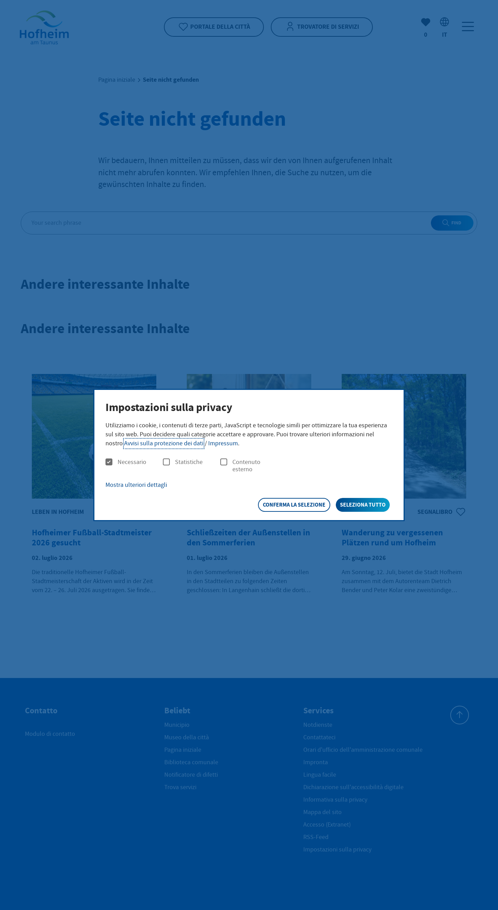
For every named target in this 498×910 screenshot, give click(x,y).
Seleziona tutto (363, 504)
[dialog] (249, 455)
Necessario (125, 462)
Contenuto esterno (240, 465)
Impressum (223, 443)
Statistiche (183, 462)
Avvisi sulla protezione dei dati (163, 443)
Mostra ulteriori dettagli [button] (136, 485)
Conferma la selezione (294, 504)
